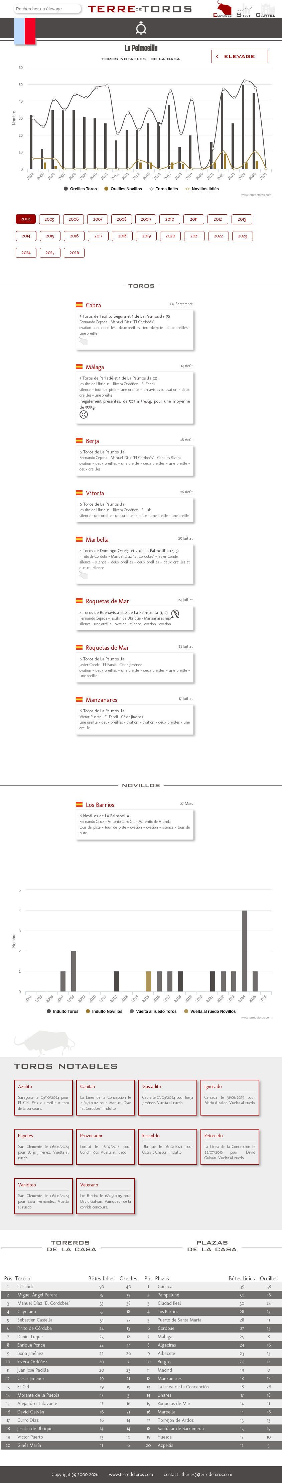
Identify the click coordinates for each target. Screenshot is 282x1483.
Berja (92, 441)
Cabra (93, 305)
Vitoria (95, 493)
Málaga (95, 367)
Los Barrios (100, 805)
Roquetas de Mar (107, 601)
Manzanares (101, 700)
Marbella (97, 539)
